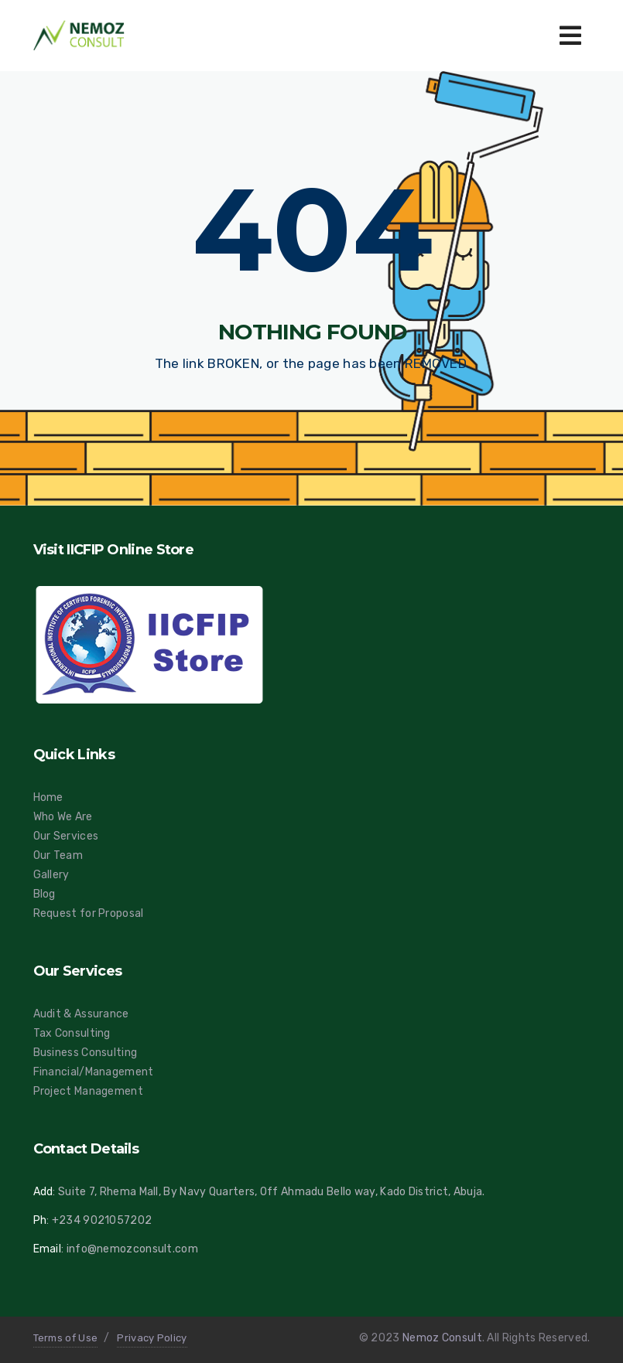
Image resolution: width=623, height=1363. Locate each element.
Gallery (51, 874)
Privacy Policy (152, 1338)
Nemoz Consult (442, 1337)
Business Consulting (85, 1052)
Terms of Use (65, 1338)
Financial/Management (93, 1071)
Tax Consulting (72, 1033)
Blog (44, 894)
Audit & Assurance (81, 1014)
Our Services (66, 836)
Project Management (88, 1091)
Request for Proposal (88, 913)
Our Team (58, 855)
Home (48, 797)
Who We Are (63, 816)
